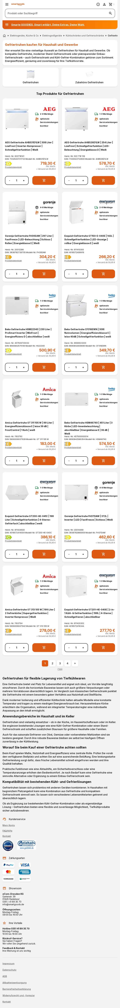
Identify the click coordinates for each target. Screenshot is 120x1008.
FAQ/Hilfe (7, 830)
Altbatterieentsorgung (14, 982)
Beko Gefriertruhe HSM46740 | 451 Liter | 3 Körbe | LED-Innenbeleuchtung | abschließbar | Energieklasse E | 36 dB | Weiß (88, 428)
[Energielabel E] (8, 257)
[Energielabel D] (8, 164)
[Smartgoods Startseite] (18, 4)
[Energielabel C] (8, 537)
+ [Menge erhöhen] (24, 180)
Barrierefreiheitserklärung (16, 989)
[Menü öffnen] (7, 4)
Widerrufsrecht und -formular (18, 995)
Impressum (8, 963)
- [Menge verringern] (9, 180)
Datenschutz (9, 970)
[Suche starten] (110, 13)
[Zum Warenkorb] (112, 4)
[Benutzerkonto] (104, 4)
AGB (4, 976)
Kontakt (6, 836)
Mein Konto (8, 825)
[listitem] (30, 77)
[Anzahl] (16, 180)
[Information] (98, 4)
